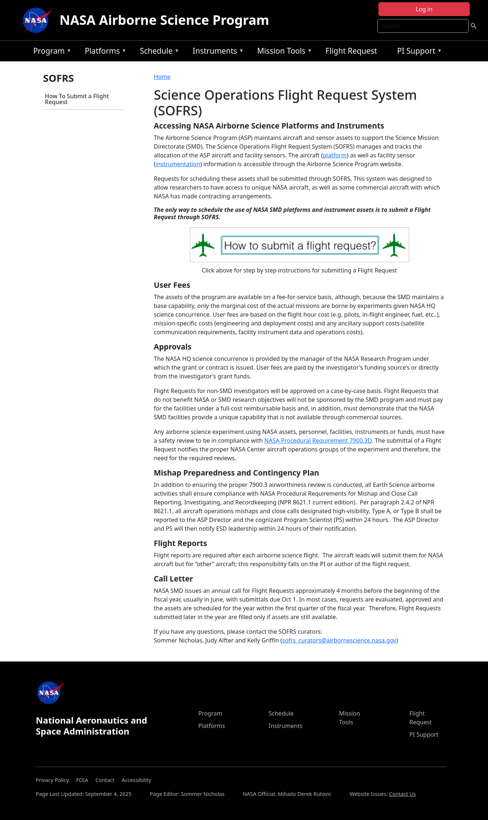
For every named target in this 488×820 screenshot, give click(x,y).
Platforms (103, 52)
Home (162, 77)
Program (51, 52)
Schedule (157, 52)
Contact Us (402, 793)
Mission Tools (282, 52)
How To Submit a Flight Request (77, 99)
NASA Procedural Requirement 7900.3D (318, 440)
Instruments (216, 52)
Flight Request (351, 51)
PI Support (417, 52)
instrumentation (178, 164)
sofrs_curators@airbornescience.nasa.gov (339, 640)
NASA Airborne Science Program (164, 20)
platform (335, 155)
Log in (424, 9)
